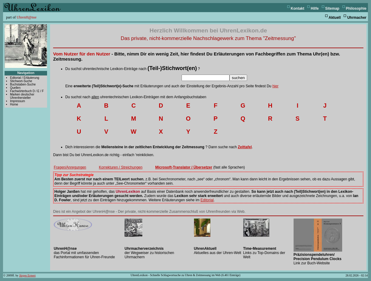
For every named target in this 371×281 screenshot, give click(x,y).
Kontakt (298, 8)
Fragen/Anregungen (70, 167)
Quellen (15, 87)
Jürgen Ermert (27, 275)
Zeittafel (245, 147)
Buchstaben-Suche (23, 84)
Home (14, 104)
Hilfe (315, 8)
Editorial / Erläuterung (24, 77)
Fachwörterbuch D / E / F (27, 91)
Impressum (17, 101)
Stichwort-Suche (21, 81)
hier (275, 86)
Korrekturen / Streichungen (120, 167)
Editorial (206, 200)
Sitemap (332, 8)
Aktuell (334, 17)
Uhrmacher (356, 17)
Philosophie (356, 8)
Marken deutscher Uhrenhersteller (22, 96)
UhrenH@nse (27, 17)
